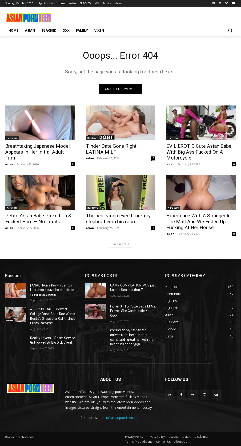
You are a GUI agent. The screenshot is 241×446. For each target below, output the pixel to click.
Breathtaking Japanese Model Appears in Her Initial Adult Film (37, 152)
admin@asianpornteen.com (120, 417)
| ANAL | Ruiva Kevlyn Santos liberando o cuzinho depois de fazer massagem (52, 289)
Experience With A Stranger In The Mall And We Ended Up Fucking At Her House (198, 221)
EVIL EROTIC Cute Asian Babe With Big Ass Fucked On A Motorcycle (198, 152)
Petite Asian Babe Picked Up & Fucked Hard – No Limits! (38, 218)
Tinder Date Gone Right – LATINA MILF (113, 149)
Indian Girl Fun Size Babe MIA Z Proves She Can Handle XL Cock (133, 310)
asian (9, 164)
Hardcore (12, 138)
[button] (230, 30)
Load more (121, 244)
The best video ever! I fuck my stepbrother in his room (118, 218)
